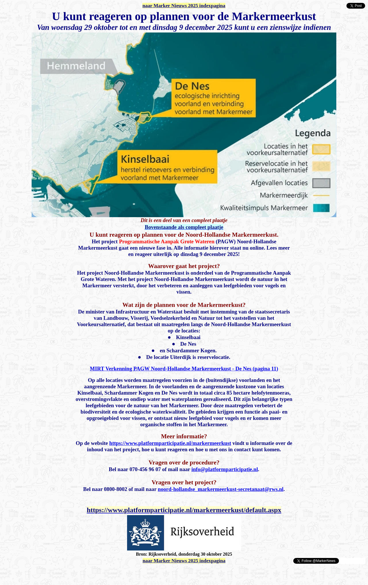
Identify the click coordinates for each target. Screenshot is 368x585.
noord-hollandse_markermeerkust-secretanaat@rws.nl (220, 489)
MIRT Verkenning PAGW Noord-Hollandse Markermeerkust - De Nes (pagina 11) (184, 369)
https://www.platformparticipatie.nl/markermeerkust (170, 443)
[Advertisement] (69, 573)
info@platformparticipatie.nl (224, 469)
